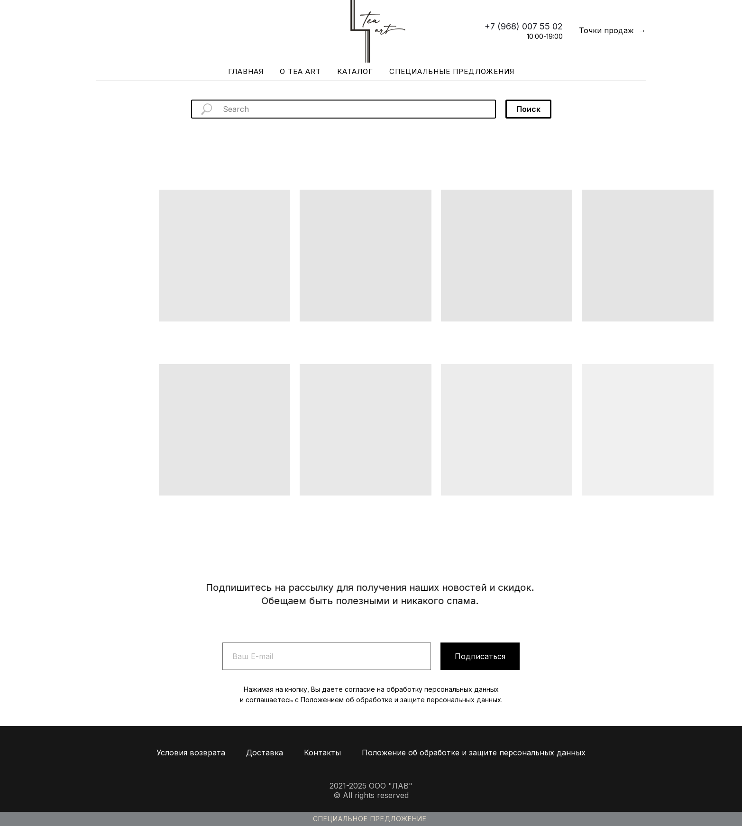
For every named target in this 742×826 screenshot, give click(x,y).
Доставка (264, 752)
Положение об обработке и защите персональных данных (474, 752)
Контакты (322, 752)
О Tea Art (300, 71)
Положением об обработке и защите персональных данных (401, 700)
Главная (246, 71)
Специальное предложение (370, 819)
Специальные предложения (451, 71)
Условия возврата (190, 752)
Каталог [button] (355, 71)
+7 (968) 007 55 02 (524, 26)
